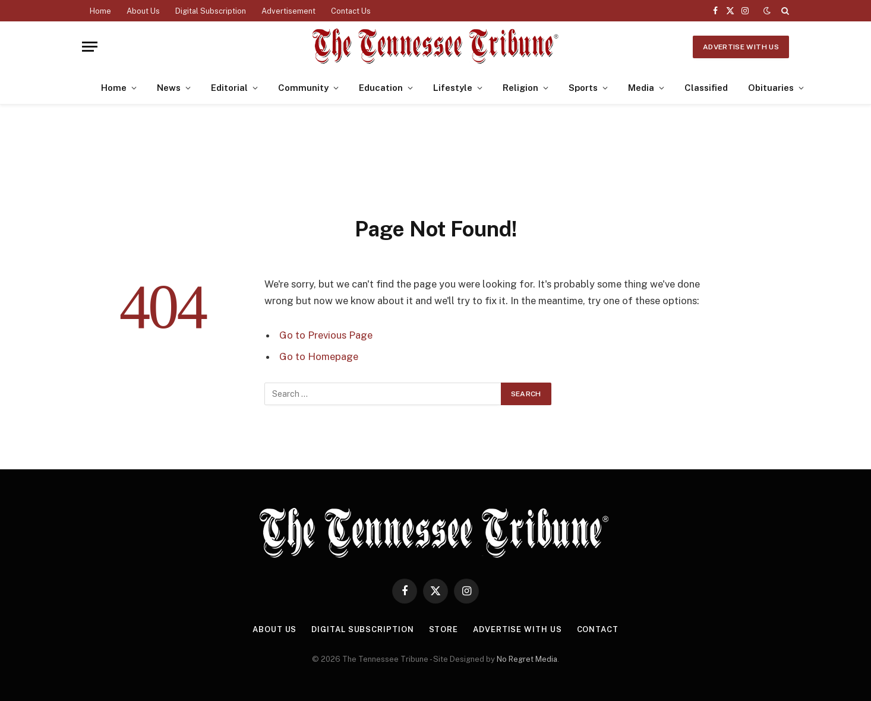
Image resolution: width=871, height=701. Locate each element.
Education (381, 88)
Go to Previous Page (326, 335)
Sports (583, 88)
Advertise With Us (741, 47)
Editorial (229, 88)
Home (100, 11)
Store (444, 629)
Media (641, 88)
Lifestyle (452, 88)
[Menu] (89, 46)
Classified (706, 88)
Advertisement (288, 11)
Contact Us (351, 11)
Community (303, 88)
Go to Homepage (318, 356)
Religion (520, 88)
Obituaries (771, 88)
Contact (597, 629)
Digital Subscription (210, 11)
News (169, 88)
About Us (143, 11)
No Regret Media (527, 659)
